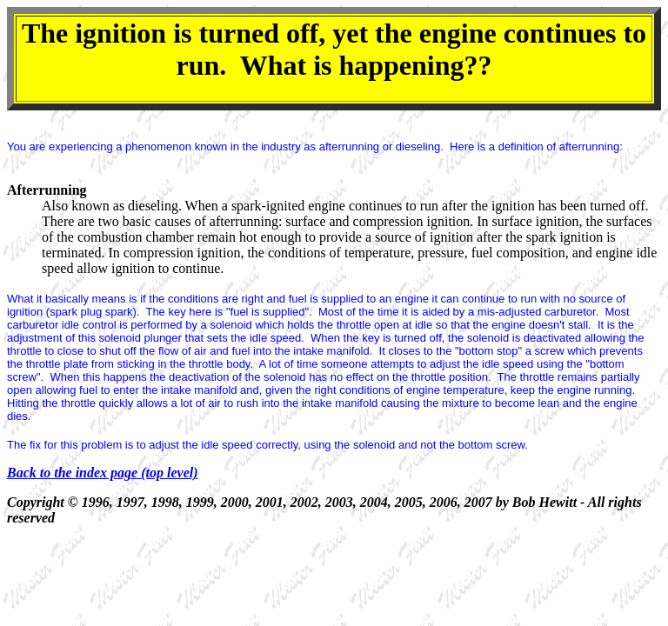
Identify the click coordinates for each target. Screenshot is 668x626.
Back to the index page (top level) (102, 472)
